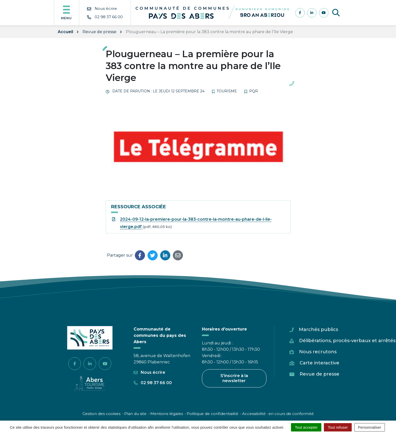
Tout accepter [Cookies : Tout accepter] (306, 427)
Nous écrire (149, 372)
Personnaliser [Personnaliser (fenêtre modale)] (369, 427)
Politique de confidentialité (212, 413)
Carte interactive (319, 363)
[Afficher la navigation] (66, 12)
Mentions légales (166, 413)
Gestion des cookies (101, 413)
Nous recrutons (318, 352)
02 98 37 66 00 (153, 382)
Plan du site (135, 413)
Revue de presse (319, 374)
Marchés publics (318, 329)
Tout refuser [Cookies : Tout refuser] (338, 427)
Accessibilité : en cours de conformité (278, 413)
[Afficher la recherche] (336, 12)
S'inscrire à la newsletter (234, 378)
